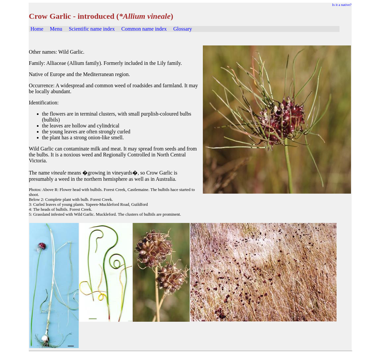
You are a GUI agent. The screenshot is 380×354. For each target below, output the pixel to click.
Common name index (144, 29)
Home (37, 29)
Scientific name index (92, 29)
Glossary (182, 29)
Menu (56, 29)
